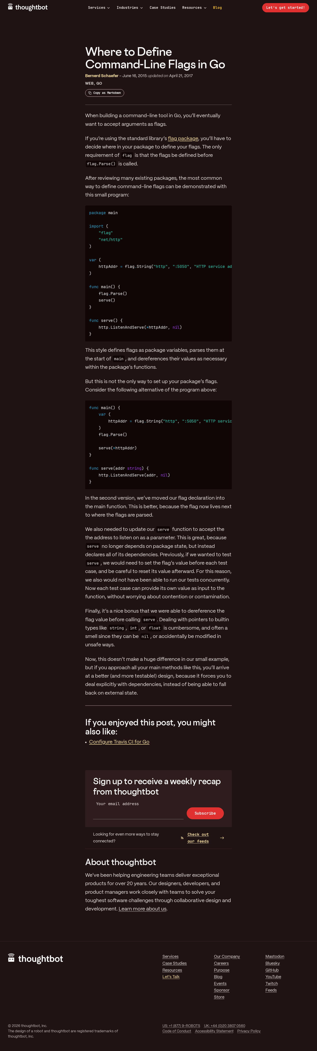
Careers (221, 964)
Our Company (227, 957)
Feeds (271, 990)
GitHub (272, 970)
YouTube (273, 977)
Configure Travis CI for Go (119, 742)
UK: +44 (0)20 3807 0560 (224, 1026)
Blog (217, 7)
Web (89, 83)
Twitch (271, 984)
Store (219, 997)
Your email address (117, 803)
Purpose (221, 970)
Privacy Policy (249, 1031)
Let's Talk (171, 977)
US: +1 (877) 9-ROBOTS (181, 1026)
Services (99, 8)
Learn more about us (142, 909)
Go (99, 83)
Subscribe (205, 813)
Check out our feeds (195, 838)
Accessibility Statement (214, 1031)
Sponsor (222, 990)
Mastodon (274, 957)
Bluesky (272, 964)
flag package (183, 138)
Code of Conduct (176, 1031)
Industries (130, 8)
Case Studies (163, 7)
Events (220, 984)
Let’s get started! (285, 7)
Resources (194, 8)
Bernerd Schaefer (101, 76)
